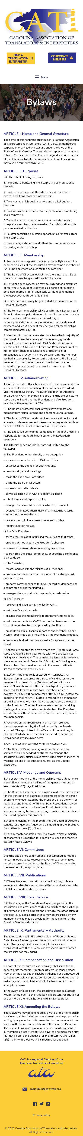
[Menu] (41, 77)
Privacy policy (41, 1115)
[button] (21, 58)
